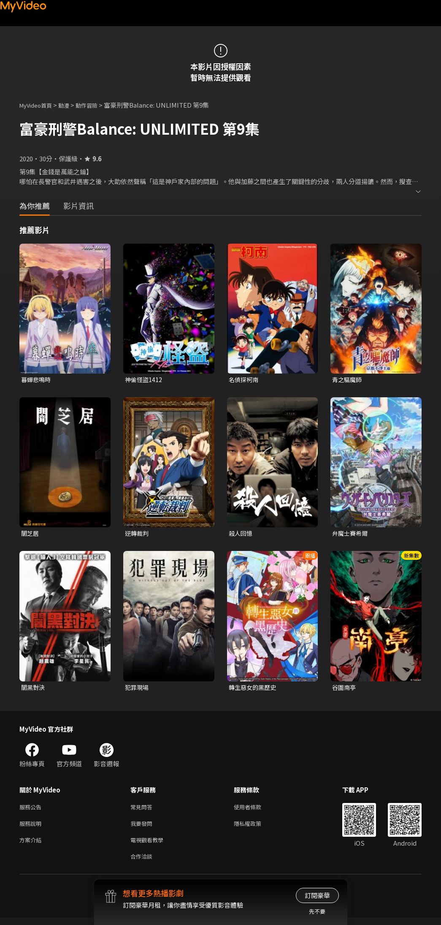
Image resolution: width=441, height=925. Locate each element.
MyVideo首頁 (38, 104)
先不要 (317, 911)
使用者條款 (255, 810)
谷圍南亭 (344, 689)
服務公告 (32, 810)
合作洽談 (143, 863)
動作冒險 (95, 104)
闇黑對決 (33, 689)
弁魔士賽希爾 (351, 534)
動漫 (70, 104)
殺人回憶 (241, 534)
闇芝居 (30, 534)
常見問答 (143, 810)
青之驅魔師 (348, 379)
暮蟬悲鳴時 (37, 379)
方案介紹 (32, 845)
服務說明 (32, 827)
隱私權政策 (255, 827)
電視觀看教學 (149, 845)
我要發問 (143, 827)
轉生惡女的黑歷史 (254, 689)
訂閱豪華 (317, 895)
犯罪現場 (137, 689)
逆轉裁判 (137, 534)
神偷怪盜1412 (144, 379)
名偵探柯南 (244, 379)
